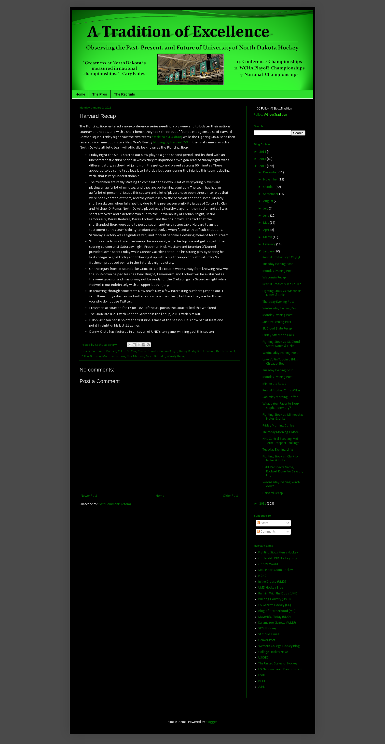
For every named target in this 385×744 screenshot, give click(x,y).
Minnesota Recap (274, 384)
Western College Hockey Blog (279, 646)
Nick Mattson (135, 356)
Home (80, 94)
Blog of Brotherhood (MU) (276, 611)
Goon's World (268, 564)
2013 (263, 159)
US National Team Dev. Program (280, 669)
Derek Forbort (206, 351)
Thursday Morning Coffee (280, 432)
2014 (263, 152)
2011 (263, 504)
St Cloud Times (268, 634)
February (269, 244)
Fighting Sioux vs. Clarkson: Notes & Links (281, 459)
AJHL (261, 687)
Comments (266, 532)
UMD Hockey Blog (270, 588)
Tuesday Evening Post (277, 264)
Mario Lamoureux (113, 356)
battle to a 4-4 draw (166, 137)
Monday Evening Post (277, 271)
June (266, 216)
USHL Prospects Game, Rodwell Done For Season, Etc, (282, 472)
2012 (263, 166)
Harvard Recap (272, 493)
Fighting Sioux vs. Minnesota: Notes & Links (282, 417)
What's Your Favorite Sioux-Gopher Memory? (281, 406)
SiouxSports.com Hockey (275, 570)
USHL (261, 675)
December (270, 172)
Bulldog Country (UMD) (274, 599)
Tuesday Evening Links (277, 450)
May (266, 223)
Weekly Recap (176, 356)
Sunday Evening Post (276, 322)
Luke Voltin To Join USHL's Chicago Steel (280, 362)
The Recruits (124, 94)
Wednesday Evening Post (280, 308)
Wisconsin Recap (274, 277)
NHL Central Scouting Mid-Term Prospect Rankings (280, 441)
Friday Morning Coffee (278, 425)
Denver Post (266, 640)
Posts (262, 523)
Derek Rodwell (225, 351)
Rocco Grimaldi (155, 356)
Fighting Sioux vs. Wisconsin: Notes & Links (282, 293)
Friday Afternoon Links (278, 335)
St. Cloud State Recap (277, 329)
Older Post (230, 496)
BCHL (262, 681)
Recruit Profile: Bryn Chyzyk (281, 257)
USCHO (263, 658)
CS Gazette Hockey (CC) (274, 605)
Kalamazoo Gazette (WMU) (277, 623)
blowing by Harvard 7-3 (170, 142)
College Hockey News (273, 652)
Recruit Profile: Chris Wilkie (281, 390)
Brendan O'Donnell (104, 351)
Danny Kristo (187, 351)
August (268, 201)
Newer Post (89, 496)
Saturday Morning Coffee (280, 397)
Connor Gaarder (148, 351)
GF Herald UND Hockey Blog (277, 558)
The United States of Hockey (277, 663)
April (266, 230)
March (268, 237)
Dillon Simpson (91, 356)
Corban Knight (168, 351)
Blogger (211, 722)
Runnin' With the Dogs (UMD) (278, 593)
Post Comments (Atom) (114, 504)
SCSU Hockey (267, 628)
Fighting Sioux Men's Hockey (278, 552)
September (271, 194)
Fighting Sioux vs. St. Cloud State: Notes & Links (281, 344)
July (266, 208)
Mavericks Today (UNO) (274, 617)
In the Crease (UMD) (272, 582)
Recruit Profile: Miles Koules (281, 284)
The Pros (99, 94)
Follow (270, 115)
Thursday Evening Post (278, 302)
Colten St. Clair (127, 351)
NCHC (262, 576)
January (269, 251)
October (269, 187)
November (271, 179)
